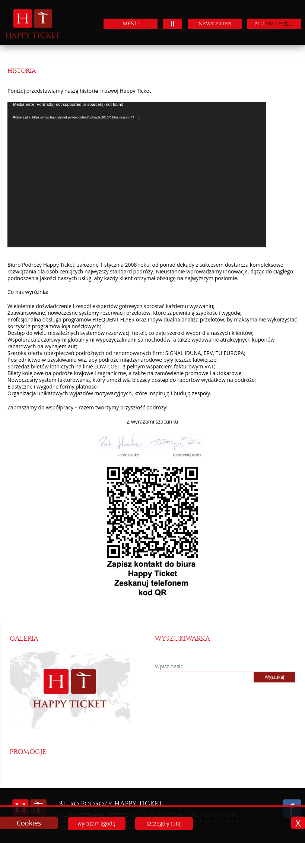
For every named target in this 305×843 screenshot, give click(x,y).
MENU (131, 23)
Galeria (24, 639)
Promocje (28, 752)
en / (271, 23)
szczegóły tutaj (164, 823)
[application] (136, 174)
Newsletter (214, 23)
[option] (80, 689)
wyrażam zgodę (96, 823)
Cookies (29, 822)
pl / (259, 23)
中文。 (286, 23)
